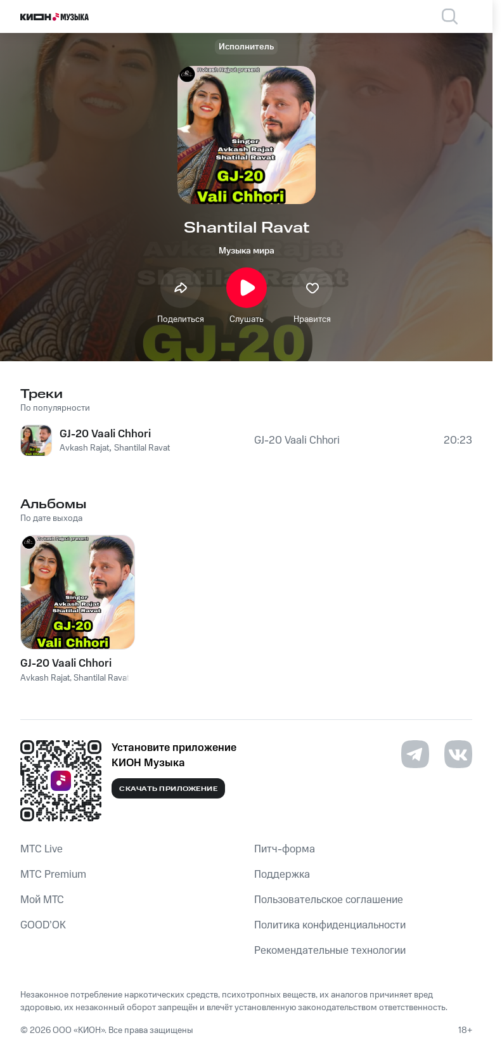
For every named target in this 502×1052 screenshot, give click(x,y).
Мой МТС (42, 900)
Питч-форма (284, 849)
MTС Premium (53, 874)
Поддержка (282, 874)
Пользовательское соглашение (328, 900)
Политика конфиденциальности (330, 925)
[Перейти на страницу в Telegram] (415, 754)
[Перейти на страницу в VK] (458, 754)
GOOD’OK (43, 925)
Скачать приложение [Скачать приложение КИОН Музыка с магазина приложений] (168, 789)
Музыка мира (246, 251)
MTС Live (41, 849)
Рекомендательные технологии (330, 950)
